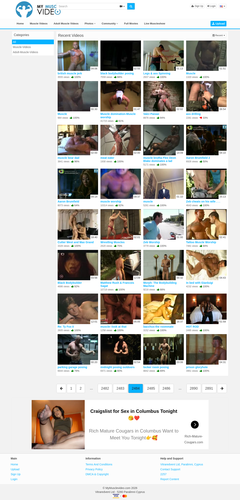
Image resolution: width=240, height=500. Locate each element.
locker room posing (156, 367)
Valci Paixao (151, 114)
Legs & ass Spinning (156, 73)
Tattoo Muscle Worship (201, 242)
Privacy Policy (94, 469)
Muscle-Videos (22, 47)
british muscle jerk (70, 73)
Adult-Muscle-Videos (25, 52)
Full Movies (131, 23)
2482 (105, 388)
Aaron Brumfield (68, 201)
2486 (166, 388)
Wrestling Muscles (112, 242)
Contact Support (170, 469)
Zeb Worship (151, 242)
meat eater (107, 157)
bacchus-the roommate (158, 326)
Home (20, 23)
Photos (90, 23)
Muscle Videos (39, 23)
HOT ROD (192, 326)
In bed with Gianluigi (199, 282)
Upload (218, 23)
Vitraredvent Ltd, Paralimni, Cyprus (181, 464)
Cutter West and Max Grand (76, 242)
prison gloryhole (197, 367)
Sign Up (197, 6)
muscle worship (110, 201)
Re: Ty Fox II (66, 326)
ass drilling (193, 114)
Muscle (190, 73)
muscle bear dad (68, 157)
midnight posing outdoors (117, 367)
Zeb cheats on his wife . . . (203, 201)
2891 (209, 388)
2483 (120, 388)
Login (211, 6)
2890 (194, 388)
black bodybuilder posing (117, 73)
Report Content (169, 479)
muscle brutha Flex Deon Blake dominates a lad (159, 159)
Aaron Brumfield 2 (198, 157)
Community (110, 23)
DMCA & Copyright (97, 474)
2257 (163, 474)
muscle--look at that (113, 326)
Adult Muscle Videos (66, 23)
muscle (148, 201)
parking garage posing (72, 367)
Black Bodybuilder (70, 282)
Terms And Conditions (99, 464)
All (14, 41)
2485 (151, 388)
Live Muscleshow (154, 23)
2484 (136, 388)
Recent (219, 35)
